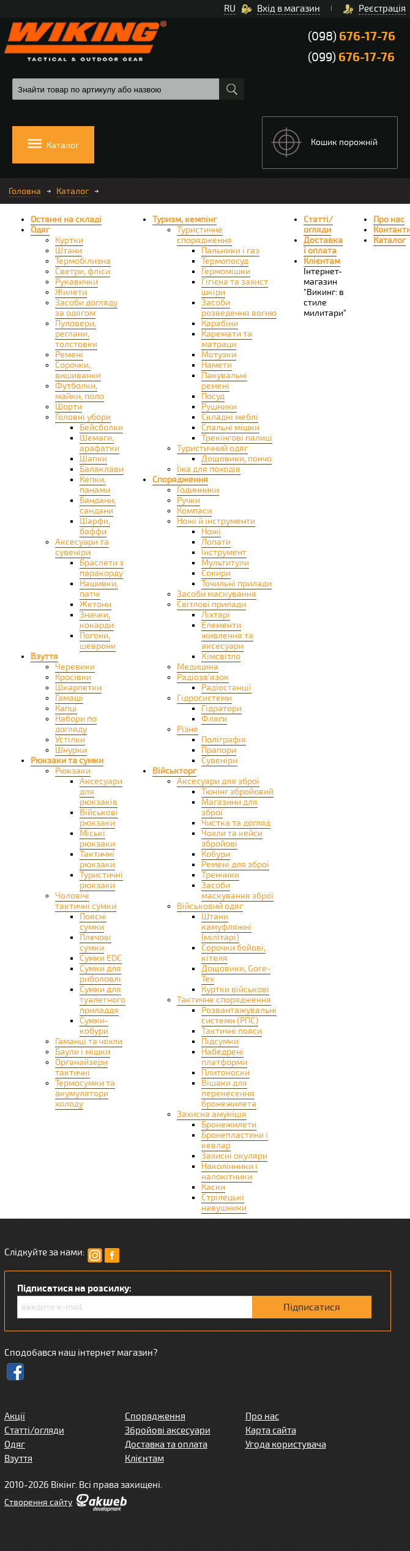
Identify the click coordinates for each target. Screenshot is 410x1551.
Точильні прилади (236, 583)
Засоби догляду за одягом (86, 307)
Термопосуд (224, 261)
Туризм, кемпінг (184, 219)
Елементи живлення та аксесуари (227, 635)
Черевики (75, 667)
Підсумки (220, 1041)
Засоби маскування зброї (237, 890)
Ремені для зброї (235, 864)
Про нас (388, 219)
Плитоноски (225, 1072)
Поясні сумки (93, 921)
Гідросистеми (204, 698)
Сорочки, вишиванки (78, 370)
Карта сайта (270, 1430)
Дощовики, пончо (236, 459)
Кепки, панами (95, 484)
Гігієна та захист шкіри (234, 287)
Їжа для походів (208, 469)
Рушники (219, 407)
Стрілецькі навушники (224, 1202)
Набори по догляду (76, 724)
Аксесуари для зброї (218, 781)
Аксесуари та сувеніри (82, 547)
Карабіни (219, 323)
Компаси (194, 511)
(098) (351, 36)
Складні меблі (229, 417)
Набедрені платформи (224, 1057)
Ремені (69, 354)
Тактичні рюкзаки (97, 859)
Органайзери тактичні (81, 1067)
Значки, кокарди (97, 620)
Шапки (93, 459)
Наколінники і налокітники (229, 1171)
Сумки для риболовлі (100, 973)
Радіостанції (226, 687)
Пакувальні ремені (224, 380)
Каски (213, 1187)
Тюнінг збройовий (237, 792)
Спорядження (180, 479)
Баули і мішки (82, 1052)
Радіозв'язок (203, 677)
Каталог (72, 191)
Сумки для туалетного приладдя (102, 999)
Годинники (198, 490)
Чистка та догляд (235, 823)
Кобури (215, 854)
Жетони (95, 604)
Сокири (216, 573)
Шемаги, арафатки (99, 443)
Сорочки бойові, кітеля (233, 953)
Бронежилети (228, 1124)
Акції (14, 1416)
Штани (68, 250)
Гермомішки (225, 271)
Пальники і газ (230, 250)
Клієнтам (322, 261)
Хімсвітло (220, 656)
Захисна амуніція (212, 1114)
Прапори (218, 750)
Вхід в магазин (288, 8)
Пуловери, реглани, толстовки (76, 333)
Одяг (40, 230)
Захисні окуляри (234, 1156)
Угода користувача (285, 1444)
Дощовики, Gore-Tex (235, 973)
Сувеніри (219, 760)
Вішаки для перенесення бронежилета (228, 1093)
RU (230, 8)
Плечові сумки (95, 942)
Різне (187, 729)
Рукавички (76, 282)
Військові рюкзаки (99, 817)
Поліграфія (223, 739)
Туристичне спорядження (204, 235)
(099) (351, 57)
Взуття (44, 656)
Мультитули (225, 563)
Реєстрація (382, 8)
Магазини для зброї (229, 807)
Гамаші (69, 698)
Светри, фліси (82, 271)
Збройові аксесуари (168, 1430)
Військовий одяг (210, 906)
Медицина (197, 667)
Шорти (68, 407)
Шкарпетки (78, 687)
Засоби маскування (216, 594)
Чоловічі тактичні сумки (85, 901)
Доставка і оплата (323, 245)
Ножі (211, 531)
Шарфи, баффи (95, 526)
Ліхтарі (215, 615)
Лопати (216, 542)
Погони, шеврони (98, 640)
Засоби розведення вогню (239, 307)
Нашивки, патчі (99, 588)
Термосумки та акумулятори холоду (85, 1093)
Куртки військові (235, 989)
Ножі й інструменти (216, 521)
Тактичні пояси (231, 1031)
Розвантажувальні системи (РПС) (239, 1015)
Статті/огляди (318, 224)
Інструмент (224, 552)
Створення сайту (38, 1502)
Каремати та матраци (226, 339)
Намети (216, 365)
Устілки (70, 739)
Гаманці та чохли (88, 1041)
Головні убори (83, 417)
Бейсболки (101, 427)
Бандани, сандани (98, 505)
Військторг (174, 771)
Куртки (69, 240)
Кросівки (73, 677)
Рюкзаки (73, 771)
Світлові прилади (211, 604)
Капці (66, 708)
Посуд (213, 396)
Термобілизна (83, 261)
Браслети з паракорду (102, 568)
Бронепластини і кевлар (234, 1140)
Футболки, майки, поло (79, 391)
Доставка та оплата (166, 1444)
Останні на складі (66, 219)
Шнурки (71, 750)
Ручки (188, 500)
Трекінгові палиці (236, 438)
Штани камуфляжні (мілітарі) (226, 927)
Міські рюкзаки (97, 838)
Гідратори (221, 708)
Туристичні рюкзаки (101, 880)
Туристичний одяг (212, 448)
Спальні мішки (230, 427)
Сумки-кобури (94, 1025)
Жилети (71, 292)
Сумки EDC (101, 958)
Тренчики (220, 875)
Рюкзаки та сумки (67, 760)
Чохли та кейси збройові (232, 838)
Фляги (214, 719)
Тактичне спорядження (224, 1000)
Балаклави (102, 469)
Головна (25, 191)
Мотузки (218, 354)
